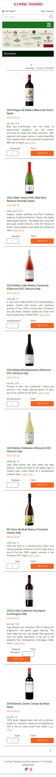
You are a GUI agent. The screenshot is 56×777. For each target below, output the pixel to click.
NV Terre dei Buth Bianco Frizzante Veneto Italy (27, 531)
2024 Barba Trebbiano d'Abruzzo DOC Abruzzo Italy (29, 449)
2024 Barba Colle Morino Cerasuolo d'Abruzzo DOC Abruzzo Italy (28, 287)
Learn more (30, 142)
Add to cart (42, 153)
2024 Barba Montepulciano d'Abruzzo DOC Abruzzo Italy (29, 371)
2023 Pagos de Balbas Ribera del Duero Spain (30, 111)
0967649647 (9, 11)
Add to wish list (13, 117)
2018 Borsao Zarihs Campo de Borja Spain (28, 705)
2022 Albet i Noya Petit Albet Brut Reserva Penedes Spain (26, 199)
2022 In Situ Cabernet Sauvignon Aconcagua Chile (26, 612)
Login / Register (47, 11)
